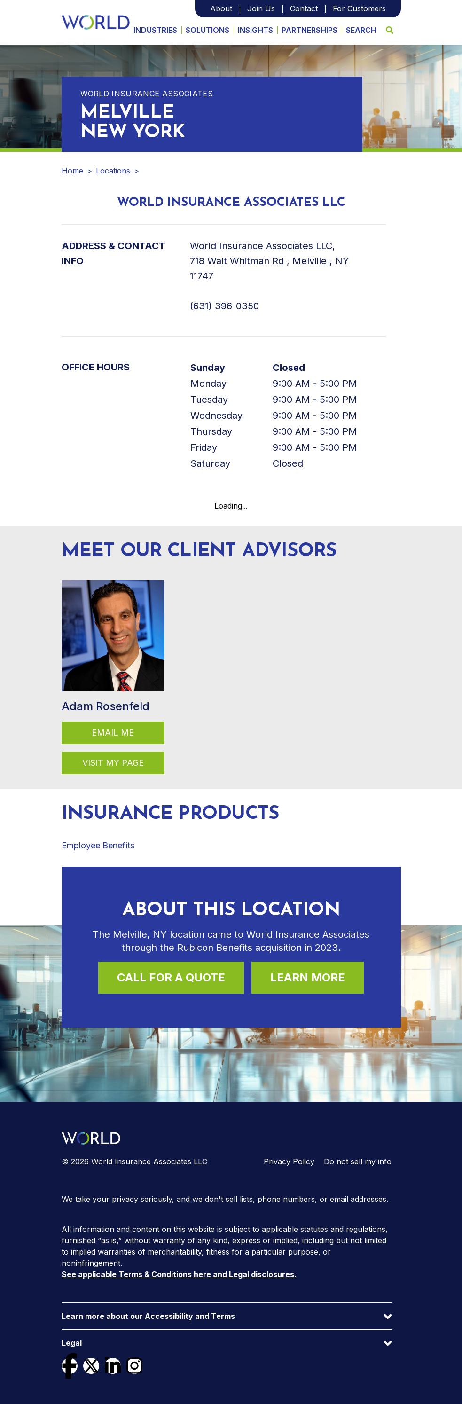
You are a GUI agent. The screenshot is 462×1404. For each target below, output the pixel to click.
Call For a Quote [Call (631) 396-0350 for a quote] (171, 977)
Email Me (113, 732)
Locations (113, 170)
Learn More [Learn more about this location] (307, 977)
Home (72, 170)
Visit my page (113, 763)
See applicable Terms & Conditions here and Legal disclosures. (179, 1274)
